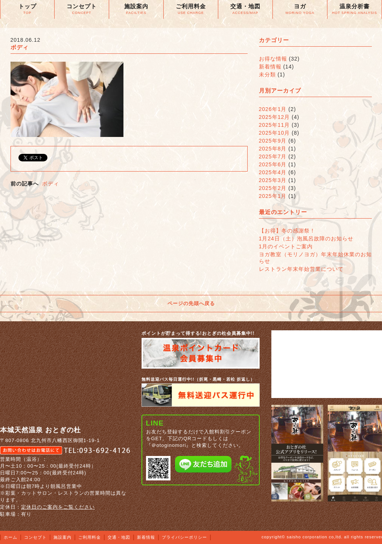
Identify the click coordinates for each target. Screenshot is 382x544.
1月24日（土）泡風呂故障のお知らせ (306, 239)
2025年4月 (273, 172)
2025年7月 (273, 156)
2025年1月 (273, 196)
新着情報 (270, 67)
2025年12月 (274, 117)
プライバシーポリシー (184, 537)
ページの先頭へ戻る (191, 303)
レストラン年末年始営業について (301, 269)
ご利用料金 (89, 537)
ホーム (10, 537)
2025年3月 (273, 180)
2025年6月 (273, 164)
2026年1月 (273, 109)
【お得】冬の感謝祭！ (287, 231)
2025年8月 (273, 149)
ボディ (50, 184)
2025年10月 (274, 133)
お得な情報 (273, 59)
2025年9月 (273, 141)
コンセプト (35, 537)
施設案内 (62, 537)
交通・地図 (119, 537)
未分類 (267, 74)
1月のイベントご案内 (286, 246)
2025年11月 (274, 125)
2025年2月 (273, 188)
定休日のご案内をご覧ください (58, 507)
